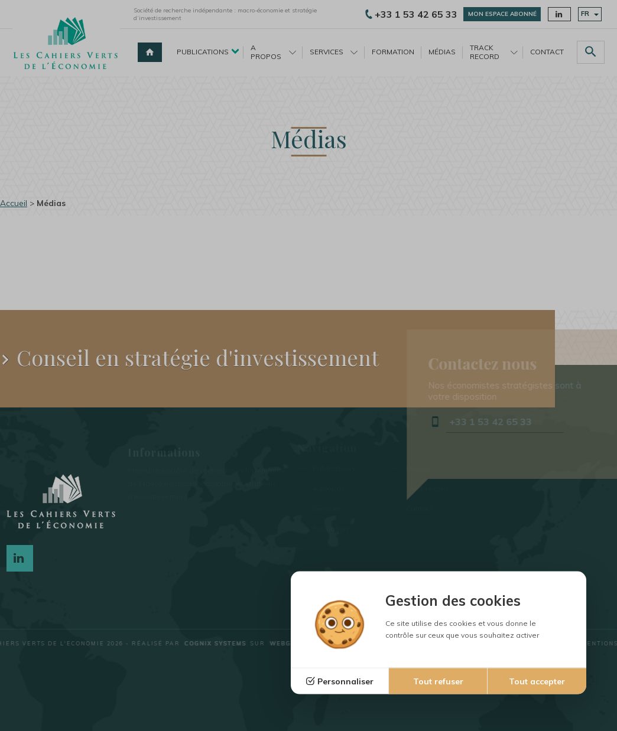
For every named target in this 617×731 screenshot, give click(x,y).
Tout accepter (537, 681)
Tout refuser (438, 681)
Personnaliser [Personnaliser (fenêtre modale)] (345, 681)
